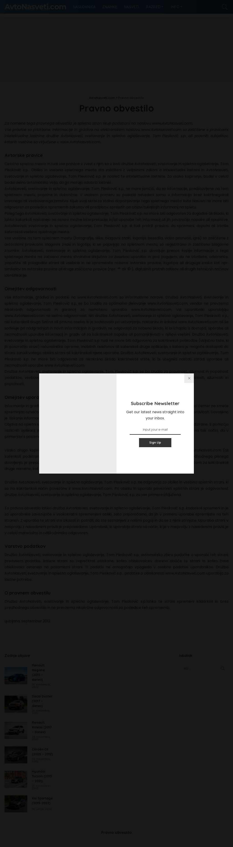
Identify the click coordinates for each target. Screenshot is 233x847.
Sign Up (155, 442)
